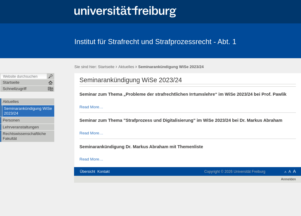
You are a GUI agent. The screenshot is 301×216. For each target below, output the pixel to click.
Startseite (106, 66)
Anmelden (288, 179)
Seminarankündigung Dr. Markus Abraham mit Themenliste (141, 146)
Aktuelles (126, 66)
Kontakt (103, 172)
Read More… (91, 107)
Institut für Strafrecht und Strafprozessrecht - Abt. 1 (155, 42)
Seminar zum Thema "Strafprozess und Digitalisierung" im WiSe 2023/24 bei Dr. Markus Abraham (180, 120)
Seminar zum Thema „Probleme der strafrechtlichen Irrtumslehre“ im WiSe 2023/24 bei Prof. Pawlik (182, 94)
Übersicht (87, 172)
